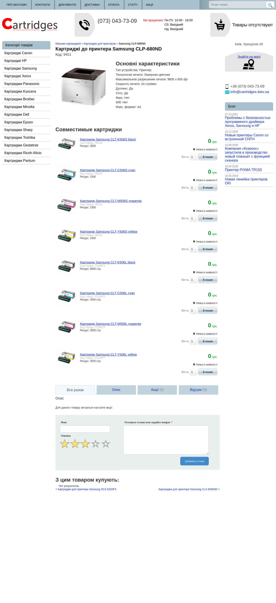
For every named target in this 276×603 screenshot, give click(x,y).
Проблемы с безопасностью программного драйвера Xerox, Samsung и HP (248, 122)
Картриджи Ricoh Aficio (22, 153)
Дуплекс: (122, 88)
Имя (64, 422)
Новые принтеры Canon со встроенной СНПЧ (247, 137)
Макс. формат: (126, 107)
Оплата (114, 4)
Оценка (66, 435)
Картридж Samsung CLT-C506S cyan (107, 170)
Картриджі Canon (18, 53)
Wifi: (119, 102)
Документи (67, 4)
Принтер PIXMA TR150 (243, 170)
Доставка (92, 4)
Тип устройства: (127, 70)
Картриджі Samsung (20, 68)
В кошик (208, 156)
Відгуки (198, 390)
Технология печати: (129, 74)
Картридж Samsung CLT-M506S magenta (111, 201)
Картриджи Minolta (19, 107)
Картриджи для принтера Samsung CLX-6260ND (188, 489)
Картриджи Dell (16, 114)
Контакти (42, 4)
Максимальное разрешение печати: (141, 79)
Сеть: (119, 93)
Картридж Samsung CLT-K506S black (108, 139)
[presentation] (85, 459)
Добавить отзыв (194, 461)
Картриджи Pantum (19, 160)
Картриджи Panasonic (21, 84)
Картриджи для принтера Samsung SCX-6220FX (87, 489)
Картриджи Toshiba (19, 137)
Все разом (75, 390)
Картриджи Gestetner (21, 145)
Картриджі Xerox (17, 76)
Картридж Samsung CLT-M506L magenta (110, 324)
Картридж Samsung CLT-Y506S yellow (108, 231)
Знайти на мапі (248, 56)
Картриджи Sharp (18, 130)
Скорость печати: (128, 84)
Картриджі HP (15, 61)
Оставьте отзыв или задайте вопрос (148, 422)
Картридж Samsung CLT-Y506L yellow (108, 354)
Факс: (120, 97)
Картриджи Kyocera (20, 91)
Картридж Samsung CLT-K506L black (107, 262)
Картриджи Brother (19, 99)
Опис (116, 390)
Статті (133, 4)
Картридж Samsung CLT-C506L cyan (107, 293)
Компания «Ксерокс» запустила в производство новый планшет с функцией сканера (247, 154)
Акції (149, 4)
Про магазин (17, 4)
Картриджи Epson (18, 122)
